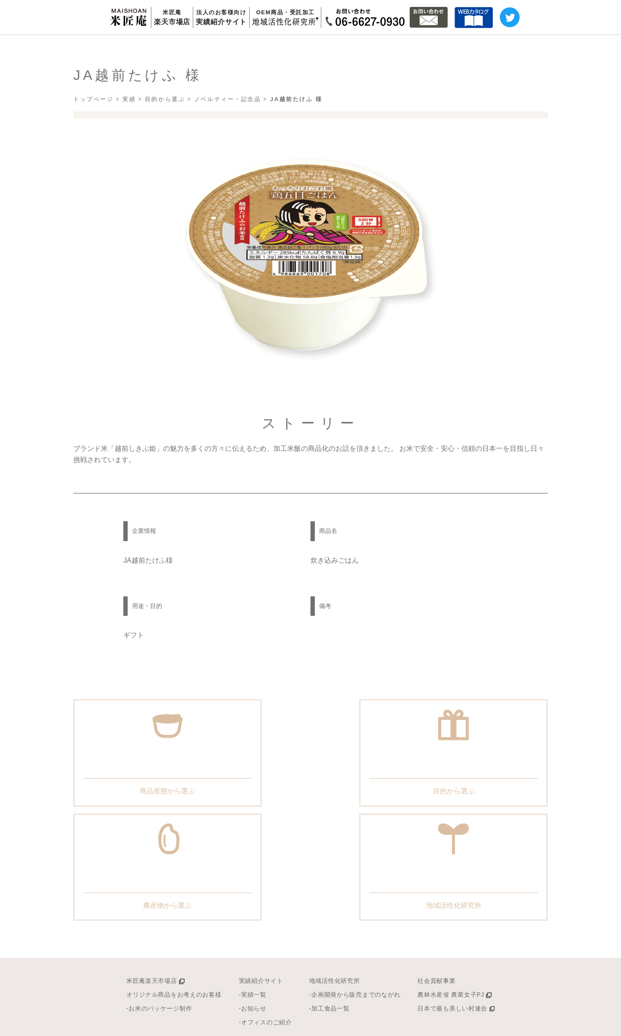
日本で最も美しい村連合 (490, 924)
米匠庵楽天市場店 (119, 894)
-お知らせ (239, 924)
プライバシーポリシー (505, 1025)
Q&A (405, 991)
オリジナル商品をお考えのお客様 (143, 909)
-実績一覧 (239, 909)
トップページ (93, 133)
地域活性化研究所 (338, 894)
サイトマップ (435, 1025)
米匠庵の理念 (198, 991)
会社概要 (362, 991)
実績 (129, 133)
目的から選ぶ (165, 133)
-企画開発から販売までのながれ (364, 909)
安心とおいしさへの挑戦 (284, 991)
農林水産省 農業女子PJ (489, 909)
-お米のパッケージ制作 (124, 924)
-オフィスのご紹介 (255, 939)
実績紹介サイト (249, 894)
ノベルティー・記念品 (227, 133)
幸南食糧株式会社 (582, 1025)
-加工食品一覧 (332, 924)
